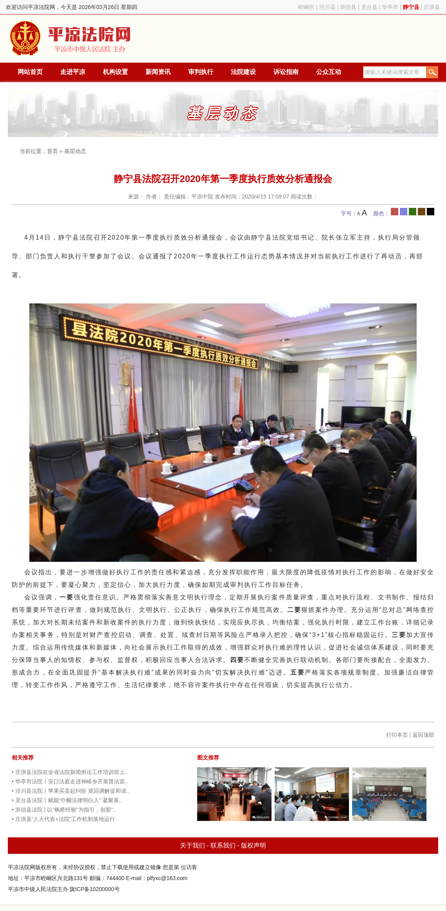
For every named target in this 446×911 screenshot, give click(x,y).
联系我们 (223, 845)
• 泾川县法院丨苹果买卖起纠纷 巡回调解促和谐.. (70, 791)
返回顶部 (423, 735)
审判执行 (200, 72)
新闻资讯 (158, 72)
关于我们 (192, 845)
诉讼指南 (286, 72)
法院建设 (243, 72)
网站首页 (30, 72)
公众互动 (328, 72)
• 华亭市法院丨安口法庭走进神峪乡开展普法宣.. (70, 781)
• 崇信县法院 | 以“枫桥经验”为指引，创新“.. (64, 809)
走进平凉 (72, 72)
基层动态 (75, 151)
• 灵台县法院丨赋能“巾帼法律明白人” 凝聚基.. (67, 800)
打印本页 (397, 735)
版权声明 (253, 845)
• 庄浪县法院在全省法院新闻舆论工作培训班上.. (70, 772)
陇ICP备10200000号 (95, 889)
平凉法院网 (71, 39)
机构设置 (115, 72)
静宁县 (411, 7)
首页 (52, 151)
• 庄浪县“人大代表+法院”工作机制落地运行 (63, 819)
